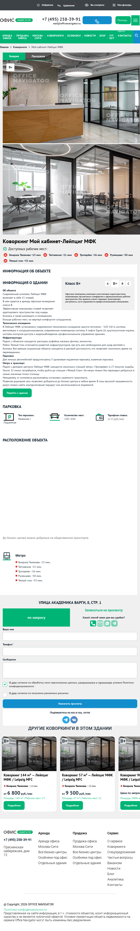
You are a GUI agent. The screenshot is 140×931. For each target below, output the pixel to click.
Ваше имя (8, 629)
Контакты (114, 885)
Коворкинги (116, 846)
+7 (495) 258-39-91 (61, 19)
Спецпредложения (121, 852)
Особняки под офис (52, 857)
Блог (110, 874)
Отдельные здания (52, 863)
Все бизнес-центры (52, 852)
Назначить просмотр (70, 703)
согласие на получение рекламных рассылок (43, 693)
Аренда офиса (48, 841)
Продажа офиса (85, 841)
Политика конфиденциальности (25, 909)
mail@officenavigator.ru (67, 23)
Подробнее (14, 805)
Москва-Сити (48, 846)
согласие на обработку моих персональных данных (47, 682)
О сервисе (114, 841)
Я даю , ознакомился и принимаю (71, 684)
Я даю (39, 693)
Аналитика (115, 879)
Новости (113, 868)
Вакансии (114, 863)
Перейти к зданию (17, 393)
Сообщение (9, 659)
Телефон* (8, 644)
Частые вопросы (120, 857)
